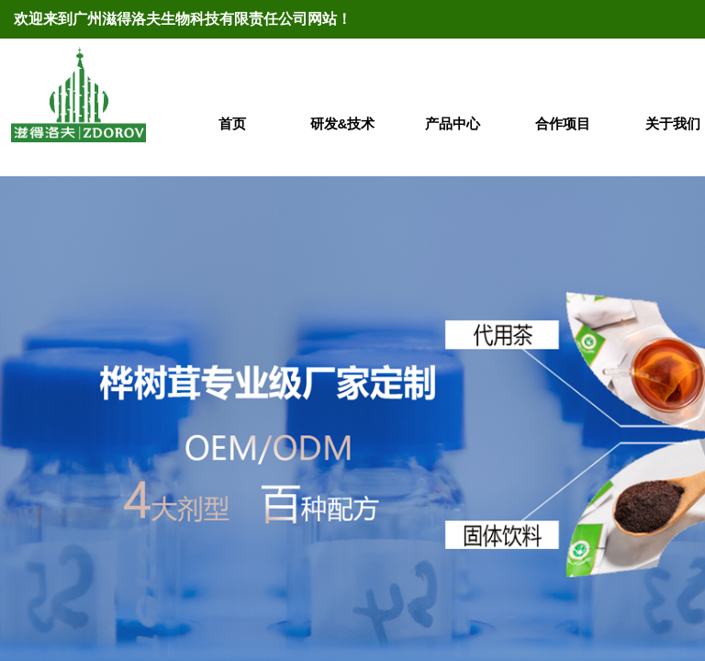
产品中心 (452, 123)
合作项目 (562, 123)
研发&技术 (342, 123)
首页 (232, 123)
